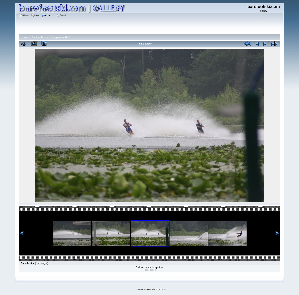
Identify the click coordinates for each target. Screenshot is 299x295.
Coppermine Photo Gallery (156, 289)
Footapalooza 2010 (60, 37)
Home (26, 37)
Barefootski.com (39, 37)
